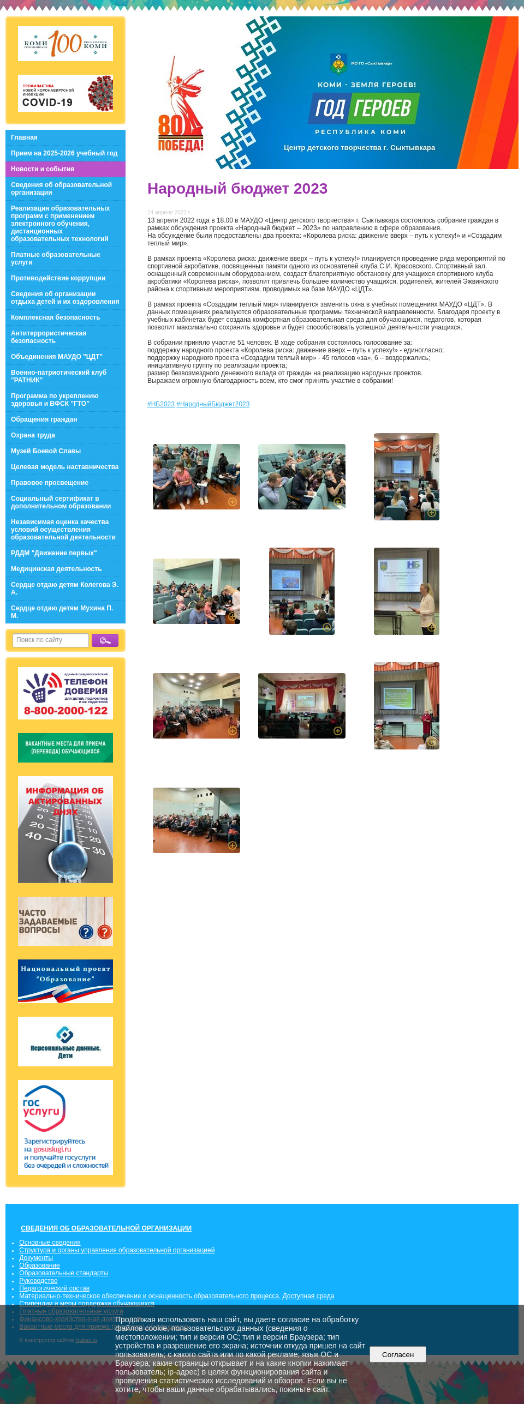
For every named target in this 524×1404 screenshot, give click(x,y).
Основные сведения (49, 1242)
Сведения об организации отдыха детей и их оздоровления (65, 297)
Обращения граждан (44, 419)
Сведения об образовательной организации (61, 188)
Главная (24, 137)
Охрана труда (33, 435)
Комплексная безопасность (55, 317)
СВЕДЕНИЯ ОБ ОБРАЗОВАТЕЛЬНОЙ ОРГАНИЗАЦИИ (106, 1228)
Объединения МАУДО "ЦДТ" (57, 357)
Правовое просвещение (49, 483)
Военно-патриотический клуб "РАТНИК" (58, 376)
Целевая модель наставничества (65, 467)
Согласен (398, 1355)
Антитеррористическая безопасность (48, 337)
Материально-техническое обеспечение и (83, 1296)
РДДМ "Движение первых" (54, 553)
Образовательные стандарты (63, 1273)
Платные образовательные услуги (55, 258)
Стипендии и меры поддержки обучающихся (86, 1303)
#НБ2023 (161, 404)
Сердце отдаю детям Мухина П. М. (62, 612)
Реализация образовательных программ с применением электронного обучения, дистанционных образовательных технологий (60, 224)
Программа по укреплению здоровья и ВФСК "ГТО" (55, 399)
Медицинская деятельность (56, 569)
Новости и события (42, 169)
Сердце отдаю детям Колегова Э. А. (64, 588)
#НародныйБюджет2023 (212, 404)
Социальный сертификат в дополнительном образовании (61, 502)
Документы (36, 1258)
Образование (39, 1265)
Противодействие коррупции (58, 278)
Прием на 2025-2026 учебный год (64, 153)
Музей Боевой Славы (46, 451)
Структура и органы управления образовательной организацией (117, 1250)
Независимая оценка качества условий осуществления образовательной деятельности (63, 529)
